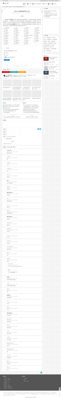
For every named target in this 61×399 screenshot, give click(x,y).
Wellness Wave (26, 381)
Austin (29, 75)
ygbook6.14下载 (46, 46)
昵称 (4, 129)
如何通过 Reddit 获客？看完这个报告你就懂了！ (11, 109)
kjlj (8, 269)
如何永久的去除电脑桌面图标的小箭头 (10, 110)
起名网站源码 (55, 39)
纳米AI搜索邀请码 (7, 112)
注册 (3, 0)
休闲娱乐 (34, 3)
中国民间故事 (49, 37)
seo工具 (44, 39)
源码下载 (10, 6)
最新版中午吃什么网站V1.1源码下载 (29, 109)
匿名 (9, 266)
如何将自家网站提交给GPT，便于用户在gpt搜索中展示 (53, 72)
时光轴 (41, 0)
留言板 (50, 0)
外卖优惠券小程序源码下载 (36, 98)
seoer (44, 50)
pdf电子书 (53, 37)
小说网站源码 (25, 19)
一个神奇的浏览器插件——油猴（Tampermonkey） (31, 106)
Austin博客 (7, 75)
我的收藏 (44, 0)
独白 (24, 379)
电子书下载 (51, 46)
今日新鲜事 (45, 43)
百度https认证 (48, 50)
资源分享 (39, 3)
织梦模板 (44, 41)
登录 (6, 0)
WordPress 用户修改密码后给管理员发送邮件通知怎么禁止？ (7, 99)
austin (44, 37)
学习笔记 (29, 3)
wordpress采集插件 (46, 48)
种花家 (49, 41)
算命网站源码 (50, 43)
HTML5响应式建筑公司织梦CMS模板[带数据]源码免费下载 (32, 112)
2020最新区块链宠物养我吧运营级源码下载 (30, 110)
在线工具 (45, 3)
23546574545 (9, 150)
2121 (7, 361)
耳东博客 (34, 397)
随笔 (49, 3)
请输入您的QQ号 (9, 192)
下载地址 (7, 59)
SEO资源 (25, 378)
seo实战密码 (53, 41)
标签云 (47, 0)
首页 (24, 3)
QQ (4, 136)
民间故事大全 (49, 39)
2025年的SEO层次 (47, 12)
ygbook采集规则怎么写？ (7, 87)
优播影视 (8, 295)
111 (7, 252)
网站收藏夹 (56, 0)
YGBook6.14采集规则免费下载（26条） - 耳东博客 (18, 76)
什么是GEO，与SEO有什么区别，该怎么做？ (11, 106)
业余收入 (54, 3)
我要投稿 (52, 0)
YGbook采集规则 (28, 22)
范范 (7, 180)
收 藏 (22, 16)
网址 (4, 134)
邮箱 (4, 131)
